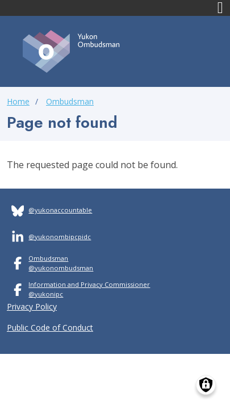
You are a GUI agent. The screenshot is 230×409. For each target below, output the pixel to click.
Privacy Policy (32, 306)
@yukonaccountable (60, 210)
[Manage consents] (206, 385)
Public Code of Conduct (50, 327)
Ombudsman (70, 101)
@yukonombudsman (60, 268)
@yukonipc (45, 294)
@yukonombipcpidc (59, 236)
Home (18, 101)
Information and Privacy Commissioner (89, 284)
